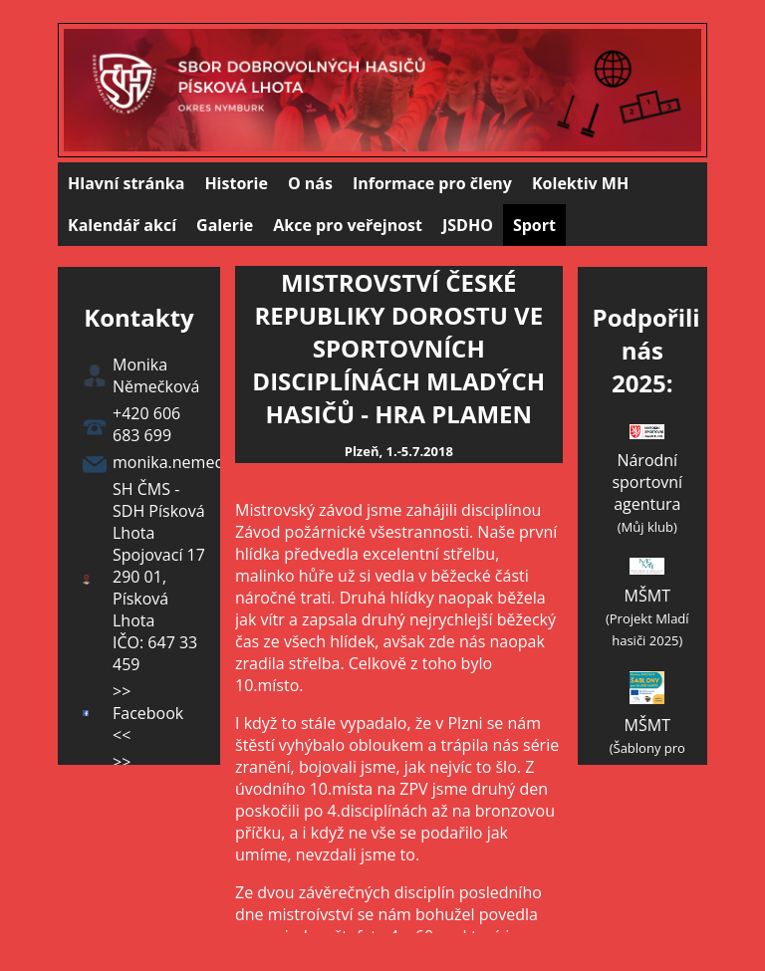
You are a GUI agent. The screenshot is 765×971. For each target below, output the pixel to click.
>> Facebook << (148, 713)
